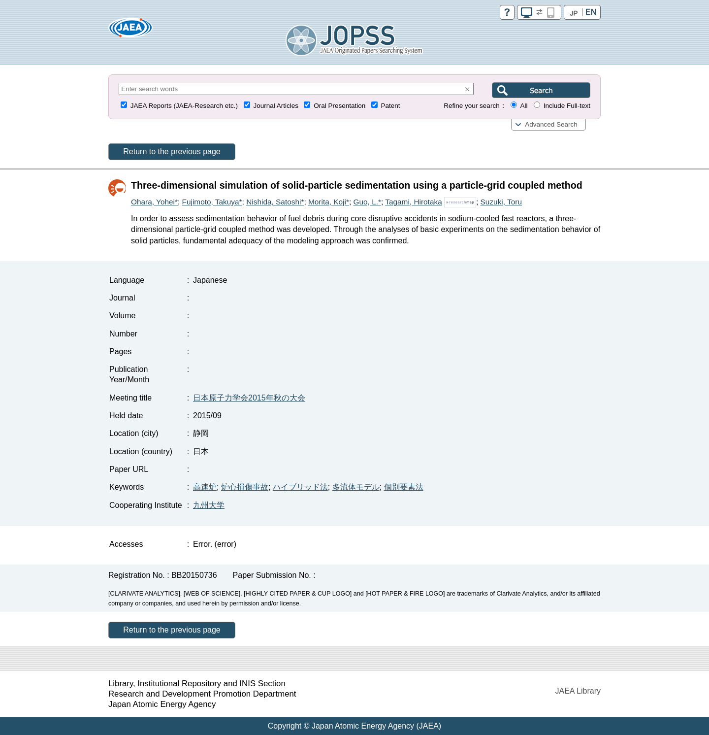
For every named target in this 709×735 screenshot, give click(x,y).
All (523, 105)
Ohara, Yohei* (154, 202)
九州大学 (209, 505)
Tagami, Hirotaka (413, 202)
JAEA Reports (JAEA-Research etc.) (184, 105)
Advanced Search (551, 124)
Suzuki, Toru (501, 202)
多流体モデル (356, 487)
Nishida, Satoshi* (275, 202)
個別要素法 (403, 487)
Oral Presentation (339, 105)
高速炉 (205, 487)
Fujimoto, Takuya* (212, 202)
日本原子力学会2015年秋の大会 (249, 398)
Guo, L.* (367, 202)
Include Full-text (567, 105)
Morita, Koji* (328, 202)
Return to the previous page (171, 151)
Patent (390, 105)
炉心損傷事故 (244, 487)
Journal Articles (275, 105)
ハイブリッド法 (300, 487)
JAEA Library (578, 691)
